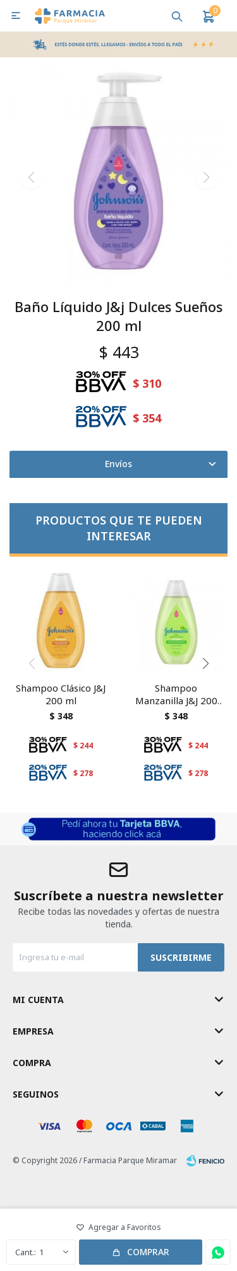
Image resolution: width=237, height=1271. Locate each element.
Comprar (148, 1252)
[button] (205, 663)
